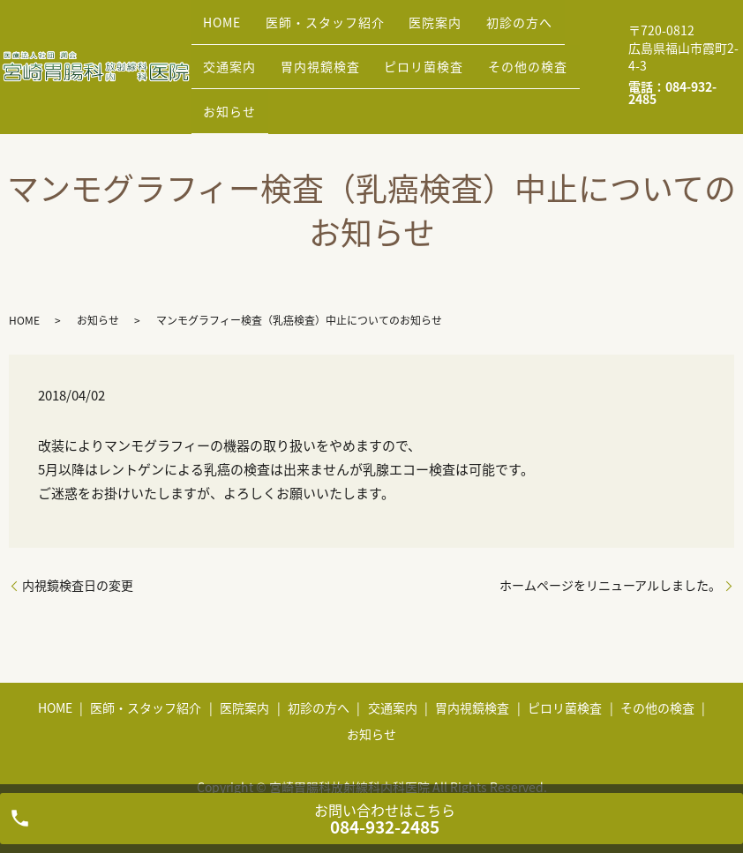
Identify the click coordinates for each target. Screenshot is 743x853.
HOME (217, 38)
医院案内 (405, 38)
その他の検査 (421, 65)
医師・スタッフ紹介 (307, 38)
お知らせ (499, 65)
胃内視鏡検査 (237, 65)
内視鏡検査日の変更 (77, 558)
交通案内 (549, 38)
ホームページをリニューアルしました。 (610, 558)
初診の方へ (478, 38)
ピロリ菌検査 (329, 65)
